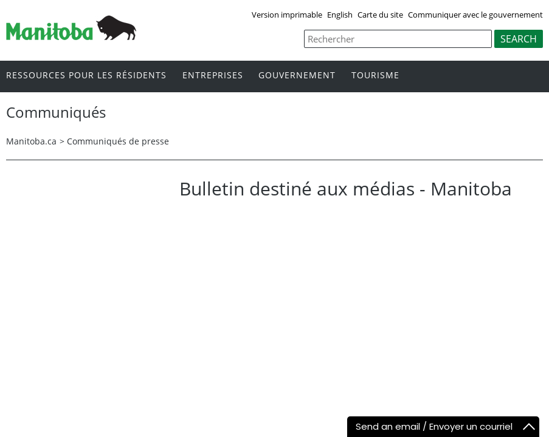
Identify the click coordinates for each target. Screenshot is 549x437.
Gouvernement (297, 75)
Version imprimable (287, 14)
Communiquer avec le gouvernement (475, 14)
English (340, 14)
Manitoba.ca (31, 141)
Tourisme (375, 75)
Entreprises (212, 75)
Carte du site (380, 14)
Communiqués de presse (118, 141)
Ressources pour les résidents (86, 75)
